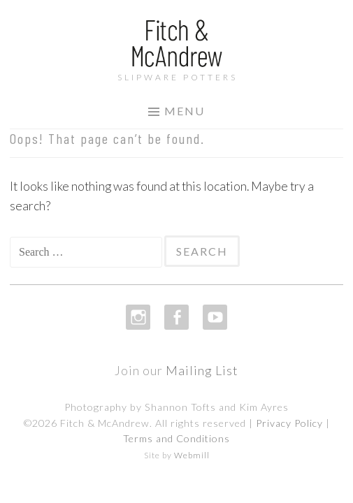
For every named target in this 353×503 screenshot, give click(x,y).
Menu (184, 110)
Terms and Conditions (176, 438)
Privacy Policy (289, 423)
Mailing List (202, 370)
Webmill (192, 455)
